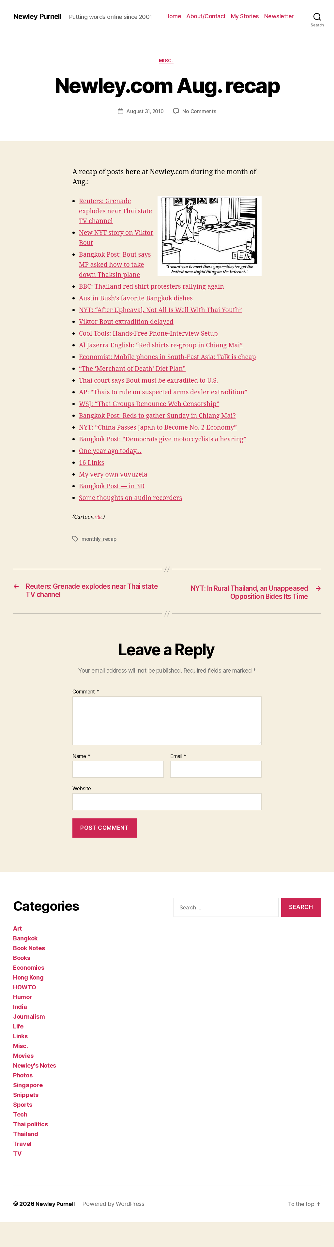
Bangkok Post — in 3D (114, 500)
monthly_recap (99, 554)
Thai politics (30, 1149)
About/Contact (241, 13)
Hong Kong (28, 1002)
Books (21, 982)
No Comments (200, 116)
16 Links (92, 477)
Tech (20, 1139)
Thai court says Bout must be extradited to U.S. (154, 395)
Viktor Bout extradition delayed (130, 326)
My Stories (280, 13)
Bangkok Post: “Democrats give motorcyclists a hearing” (169, 454)
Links (20, 1060)
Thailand (25, 1158)
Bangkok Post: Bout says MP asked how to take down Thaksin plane (118, 269)
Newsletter (279, 23)
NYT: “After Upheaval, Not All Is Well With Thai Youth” (167, 315)
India (20, 1031)
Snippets (25, 1119)
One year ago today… (112, 465)
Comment (85, 717)
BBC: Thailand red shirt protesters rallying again (157, 291)
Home (208, 13)
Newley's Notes (34, 1090)
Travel (22, 1168)
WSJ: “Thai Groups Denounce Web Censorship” (155, 419)
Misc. (167, 65)
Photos (22, 1100)
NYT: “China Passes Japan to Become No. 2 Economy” (164, 442)
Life (18, 1051)
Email (178, 781)
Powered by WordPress (116, 1228)
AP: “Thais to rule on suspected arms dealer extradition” (170, 407)
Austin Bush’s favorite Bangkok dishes (140, 303)
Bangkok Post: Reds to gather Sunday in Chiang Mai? (163, 430)
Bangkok (25, 963)
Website (81, 813)
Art (17, 953)
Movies (23, 1080)
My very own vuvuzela (116, 489)
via (98, 532)
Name (81, 781)
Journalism (29, 1041)
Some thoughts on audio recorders (134, 512)
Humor (22, 1021)
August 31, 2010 (144, 116)
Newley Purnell (39, 13)
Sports (22, 1129)
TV (17, 1178)
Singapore (28, 1109)
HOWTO (24, 1012)
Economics (28, 992)
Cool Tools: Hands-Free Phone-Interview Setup (154, 338)
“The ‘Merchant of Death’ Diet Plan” (136, 383)
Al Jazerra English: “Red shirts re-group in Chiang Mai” (167, 350)
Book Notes (29, 972)
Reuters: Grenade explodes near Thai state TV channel (110, 215)
